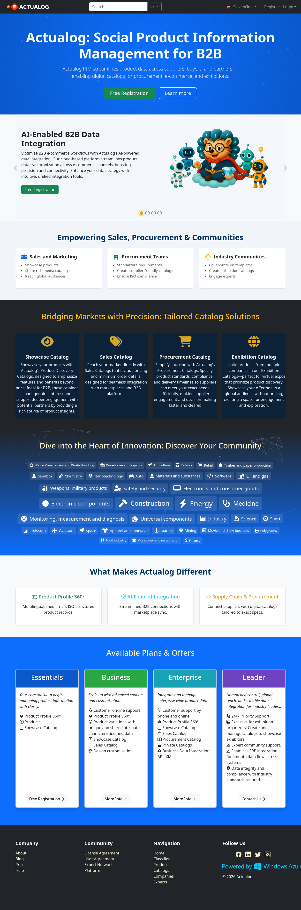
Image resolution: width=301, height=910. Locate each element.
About (20, 853)
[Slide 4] (159, 213)
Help (19, 870)
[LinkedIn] (248, 854)
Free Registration (129, 93)
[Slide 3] (153, 213)
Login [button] (288, 6)
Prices (20, 864)
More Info (116, 799)
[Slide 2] (147, 213)
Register (271, 6)
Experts (160, 882)
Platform (92, 870)
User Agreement (99, 858)
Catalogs (161, 870)
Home (159, 853)
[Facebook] (238, 854)
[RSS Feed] (268, 854)
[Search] (154, 6)
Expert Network (98, 864)
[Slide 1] (141, 213)
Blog (19, 858)
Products (161, 864)
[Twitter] (258, 854)
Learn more (178, 93)
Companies (163, 876)
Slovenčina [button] (240, 6)
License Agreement (101, 853)
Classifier (161, 858)
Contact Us (254, 799)
